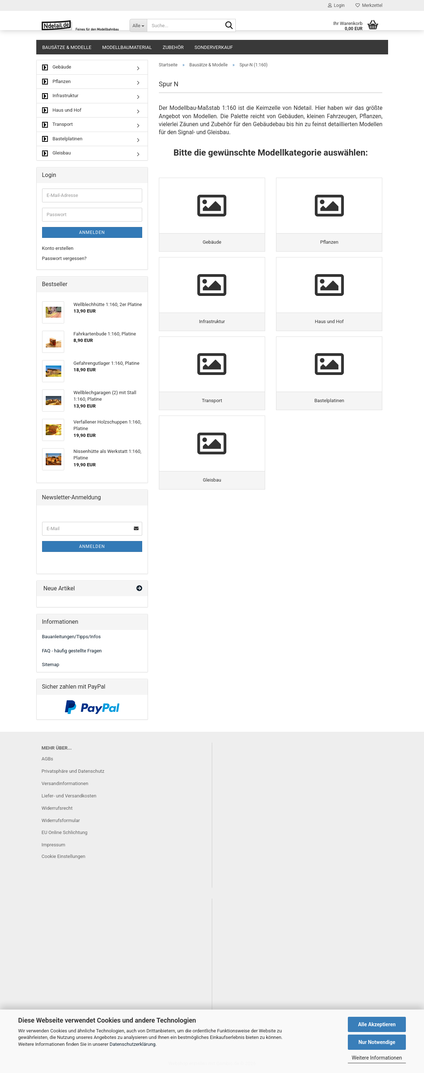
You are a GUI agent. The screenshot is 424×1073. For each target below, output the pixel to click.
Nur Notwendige (376, 1042)
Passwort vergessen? (64, 258)
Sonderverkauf (213, 47)
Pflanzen (56, 82)
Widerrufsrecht (57, 808)
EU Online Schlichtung (65, 832)
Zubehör (173, 47)
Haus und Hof (62, 110)
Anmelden (92, 232)
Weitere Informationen (377, 1058)
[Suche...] (138, 25)
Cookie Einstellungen (64, 856)
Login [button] (336, 5)
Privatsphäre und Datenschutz (73, 771)
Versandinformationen (65, 783)
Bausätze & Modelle (66, 47)
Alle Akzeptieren (377, 1024)
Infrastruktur (60, 96)
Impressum (53, 844)
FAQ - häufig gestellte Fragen (72, 650)
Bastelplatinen (62, 139)
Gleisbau (56, 153)
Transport (57, 124)
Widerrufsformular (61, 820)
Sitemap (50, 664)
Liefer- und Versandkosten (69, 795)
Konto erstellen (58, 248)
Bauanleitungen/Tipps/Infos (71, 636)
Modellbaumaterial (127, 47)
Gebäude (56, 67)
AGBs (47, 759)
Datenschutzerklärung (133, 1044)
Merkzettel (368, 5)
